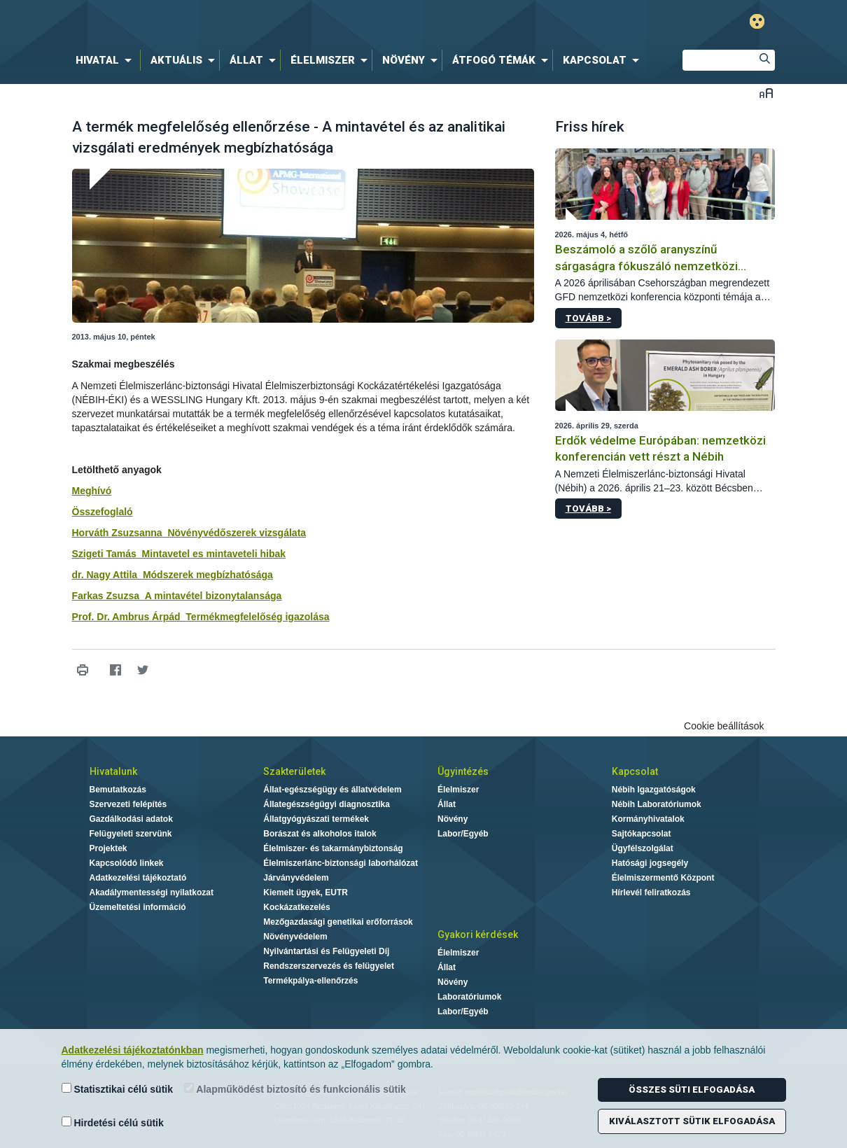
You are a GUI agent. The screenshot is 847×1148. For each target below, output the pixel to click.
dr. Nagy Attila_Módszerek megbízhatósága (172, 574)
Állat (447, 804)
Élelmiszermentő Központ (663, 878)
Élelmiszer (458, 789)
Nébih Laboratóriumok (656, 804)
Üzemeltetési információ (138, 907)
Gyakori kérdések (478, 934)
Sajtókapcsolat (641, 834)
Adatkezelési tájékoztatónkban (133, 1050)
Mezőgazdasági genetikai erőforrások (337, 922)
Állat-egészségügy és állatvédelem (332, 789)
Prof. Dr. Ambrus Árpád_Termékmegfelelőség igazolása (201, 616)
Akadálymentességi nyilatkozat (152, 892)
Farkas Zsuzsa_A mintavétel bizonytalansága (177, 595)
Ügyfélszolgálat (642, 848)
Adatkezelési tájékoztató (138, 878)
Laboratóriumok (469, 997)
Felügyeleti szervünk (131, 834)
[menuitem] (106, 60)
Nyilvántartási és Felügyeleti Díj (326, 951)
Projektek (108, 848)
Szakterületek (294, 771)
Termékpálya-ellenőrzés (310, 981)
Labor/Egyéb (463, 834)
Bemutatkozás (118, 789)
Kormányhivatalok (648, 819)
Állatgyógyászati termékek (316, 819)
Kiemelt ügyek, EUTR (305, 892)
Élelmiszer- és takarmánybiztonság (332, 848)
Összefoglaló (102, 511)
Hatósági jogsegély (650, 863)
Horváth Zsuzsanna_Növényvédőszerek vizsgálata (189, 532)
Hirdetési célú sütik (113, 1122)
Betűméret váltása (766, 93)
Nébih (274, 22)
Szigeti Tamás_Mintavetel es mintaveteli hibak (179, 553)
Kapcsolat (635, 771)
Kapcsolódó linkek (127, 863)
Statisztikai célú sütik (118, 1089)
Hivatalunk (113, 771)
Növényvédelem (295, 936)
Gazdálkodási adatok (131, 819)
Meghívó (92, 490)
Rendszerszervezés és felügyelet (328, 966)
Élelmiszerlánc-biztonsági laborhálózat (340, 863)
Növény (453, 819)
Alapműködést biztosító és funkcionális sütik (295, 1089)
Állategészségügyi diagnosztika (326, 804)
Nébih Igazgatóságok (654, 789)
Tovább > (588, 318)
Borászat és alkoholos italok (319, 834)
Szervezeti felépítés (128, 804)
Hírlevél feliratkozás (651, 892)
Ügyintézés (463, 771)
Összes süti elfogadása (692, 1089)
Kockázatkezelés (296, 907)
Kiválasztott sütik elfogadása (692, 1121)
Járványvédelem (295, 878)
